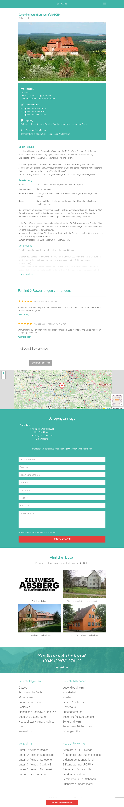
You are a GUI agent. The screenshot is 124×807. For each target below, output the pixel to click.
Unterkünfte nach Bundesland (36, 756)
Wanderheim (70, 693)
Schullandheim (72, 722)
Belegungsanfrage (62, 802)
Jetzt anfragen (62, 539)
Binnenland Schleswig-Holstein (37, 713)
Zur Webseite (42, 439)
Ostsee (23, 688)
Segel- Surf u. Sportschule (78, 718)
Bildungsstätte (71, 732)
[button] (62, 386)
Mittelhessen (26, 698)
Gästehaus (69, 708)
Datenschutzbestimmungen (47, 532)
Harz (21, 727)
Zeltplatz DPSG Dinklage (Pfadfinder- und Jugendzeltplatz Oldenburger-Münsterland (82, 756)
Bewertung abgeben (41, 363)
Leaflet (106, 408)
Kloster (67, 698)
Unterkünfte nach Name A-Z (35, 770)
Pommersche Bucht (31, 693)
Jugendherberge (72, 713)
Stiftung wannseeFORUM (78, 765)
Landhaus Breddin (74, 775)
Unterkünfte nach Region (33, 751)
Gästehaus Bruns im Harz (78, 770)
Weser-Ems (26, 732)
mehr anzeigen (24, 314)
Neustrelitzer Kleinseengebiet (36, 722)
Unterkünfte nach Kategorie (35, 761)
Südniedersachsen (30, 703)
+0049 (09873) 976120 (42, 435)
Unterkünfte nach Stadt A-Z (35, 765)
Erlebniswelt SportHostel (78, 785)
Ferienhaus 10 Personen (77, 727)
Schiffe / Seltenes (73, 703)
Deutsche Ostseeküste (32, 718)
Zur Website (62, 668)
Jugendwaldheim (73, 688)
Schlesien (24, 708)
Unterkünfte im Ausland (33, 775)
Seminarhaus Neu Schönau (79, 780)
